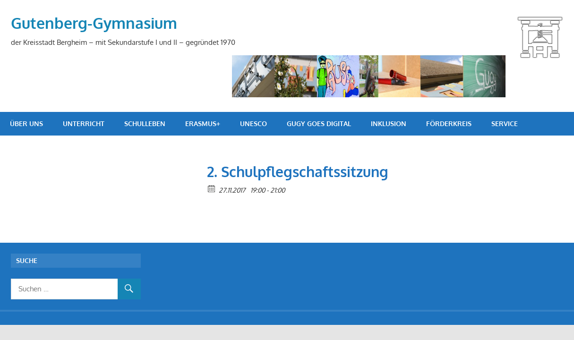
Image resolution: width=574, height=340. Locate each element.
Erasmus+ (202, 123)
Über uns (26, 123)
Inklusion (388, 123)
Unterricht (83, 123)
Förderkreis (448, 123)
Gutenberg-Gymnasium (94, 23)
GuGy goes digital (319, 123)
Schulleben (144, 123)
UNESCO (253, 123)
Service (504, 123)
